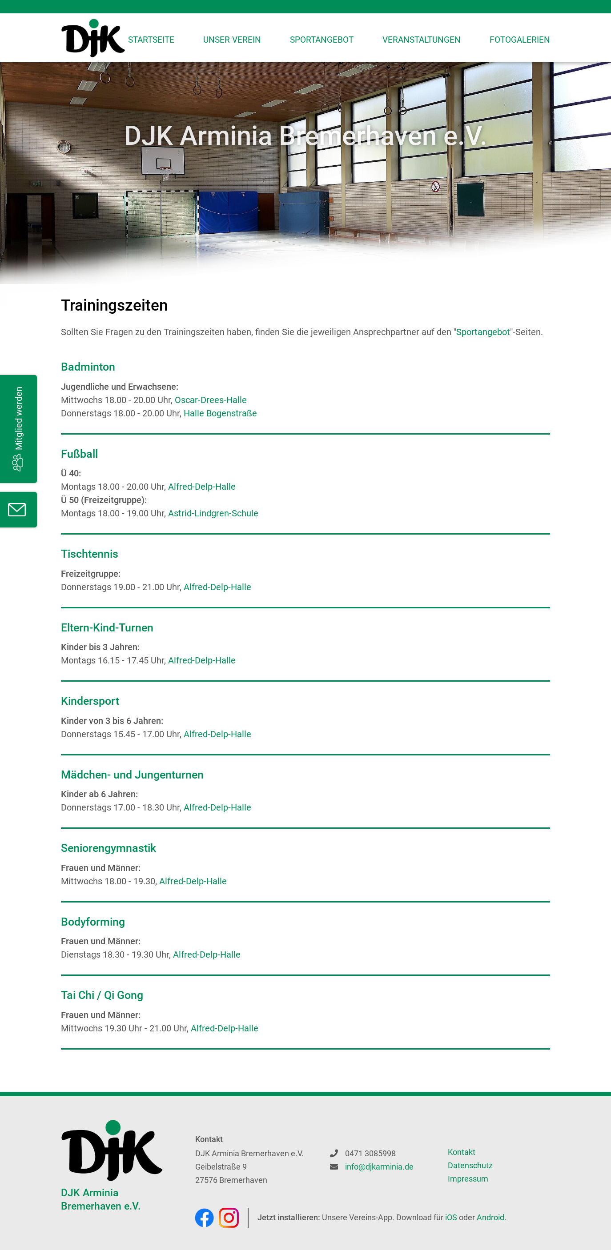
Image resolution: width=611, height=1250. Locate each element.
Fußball (79, 453)
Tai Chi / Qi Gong (102, 995)
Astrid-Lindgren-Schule (213, 513)
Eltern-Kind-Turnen (107, 627)
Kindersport (90, 701)
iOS (451, 1217)
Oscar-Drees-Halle (211, 400)
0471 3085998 (370, 1153)
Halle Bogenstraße (220, 413)
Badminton (88, 366)
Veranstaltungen (421, 40)
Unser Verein (232, 40)
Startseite (151, 40)
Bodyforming (93, 921)
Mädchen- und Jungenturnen (132, 774)
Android (490, 1217)
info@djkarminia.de (379, 1166)
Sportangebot (322, 40)
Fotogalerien (520, 40)
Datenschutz (470, 1165)
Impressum (468, 1178)
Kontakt (461, 1152)
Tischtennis (89, 553)
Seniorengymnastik (108, 848)
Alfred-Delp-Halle (202, 486)
